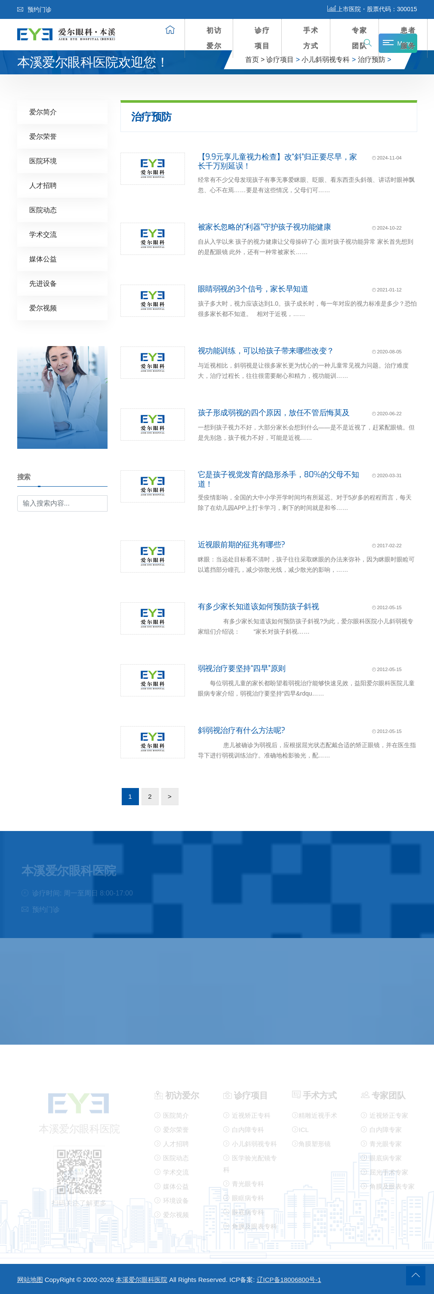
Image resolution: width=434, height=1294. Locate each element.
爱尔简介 (43, 111)
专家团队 (359, 38)
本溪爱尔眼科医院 (141, 1279)
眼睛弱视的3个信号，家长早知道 (253, 288)
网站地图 (30, 1279)
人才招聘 (43, 185)
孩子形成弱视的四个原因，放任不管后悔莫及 (274, 412)
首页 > (255, 59)
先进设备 (43, 283)
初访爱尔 (214, 38)
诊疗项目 (262, 38)
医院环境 (43, 160)
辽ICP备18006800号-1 (289, 1279)
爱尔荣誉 (43, 136)
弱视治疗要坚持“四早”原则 (242, 668)
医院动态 (43, 209)
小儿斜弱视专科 (326, 59)
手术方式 (311, 38)
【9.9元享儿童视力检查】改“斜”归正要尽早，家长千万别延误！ (277, 161)
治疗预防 (371, 59)
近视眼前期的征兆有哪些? (241, 544)
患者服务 (408, 38)
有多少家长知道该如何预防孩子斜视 (258, 606)
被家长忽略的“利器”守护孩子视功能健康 (264, 226)
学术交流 (43, 234)
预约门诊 (34, 9)
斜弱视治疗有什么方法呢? (241, 730)
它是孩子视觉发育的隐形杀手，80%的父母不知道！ (278, 479)
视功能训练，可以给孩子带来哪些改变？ (266, 350)
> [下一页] (170, 796)
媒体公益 (43, 258)
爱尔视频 (43, 307)
